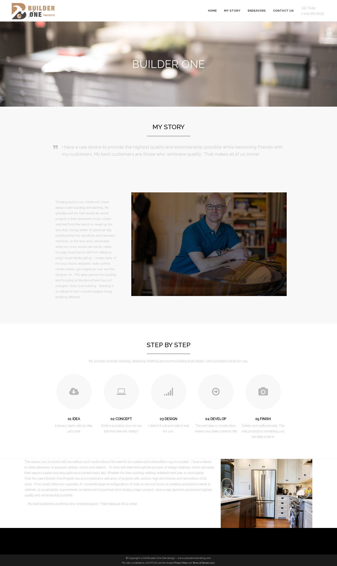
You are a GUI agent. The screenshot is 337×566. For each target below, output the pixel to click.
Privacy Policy (180, 562)
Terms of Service (201, 562)
